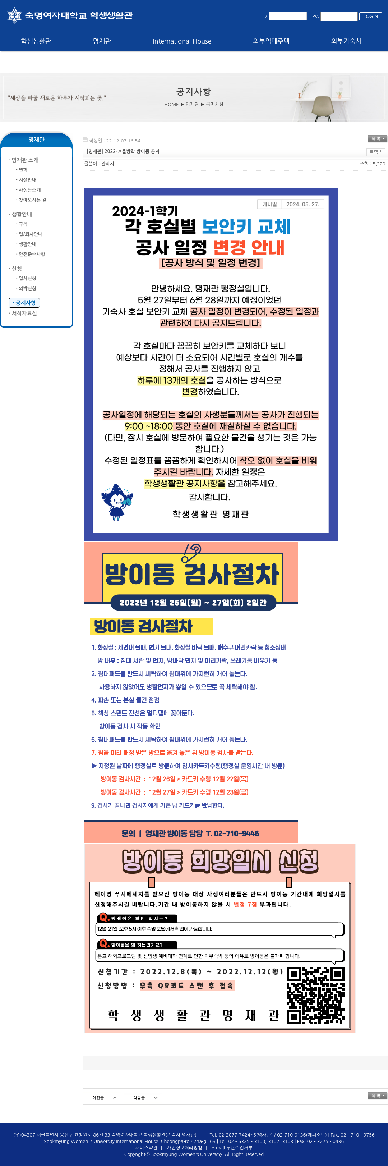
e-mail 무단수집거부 (232, 1148)
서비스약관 (146, 1148)
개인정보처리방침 (184, 1148)
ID (264, 16)
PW (316, 16)
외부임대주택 (271, 41)
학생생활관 (36, 41)
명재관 (102, 41)
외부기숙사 (346, 41)
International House (182, 41)
